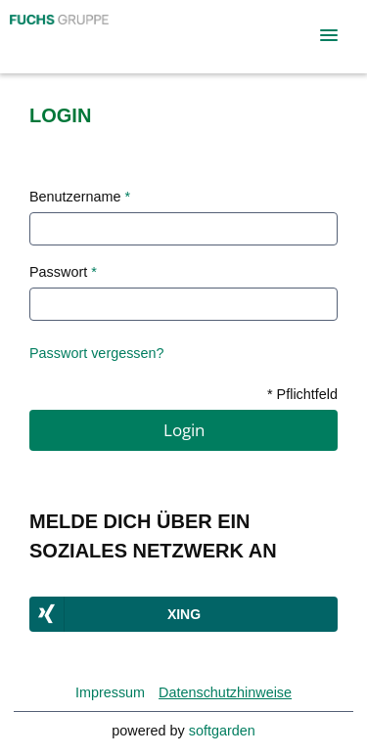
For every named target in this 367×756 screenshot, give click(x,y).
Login (184, 430)
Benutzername (79, 196)
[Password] (183, 304)
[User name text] (183, 228)
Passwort (63, 272)
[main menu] (328, 35)
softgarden (222, 730)
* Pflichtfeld (302, 394)
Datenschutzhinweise (225, 692)
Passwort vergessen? (96, 353)
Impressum (110, 692)
